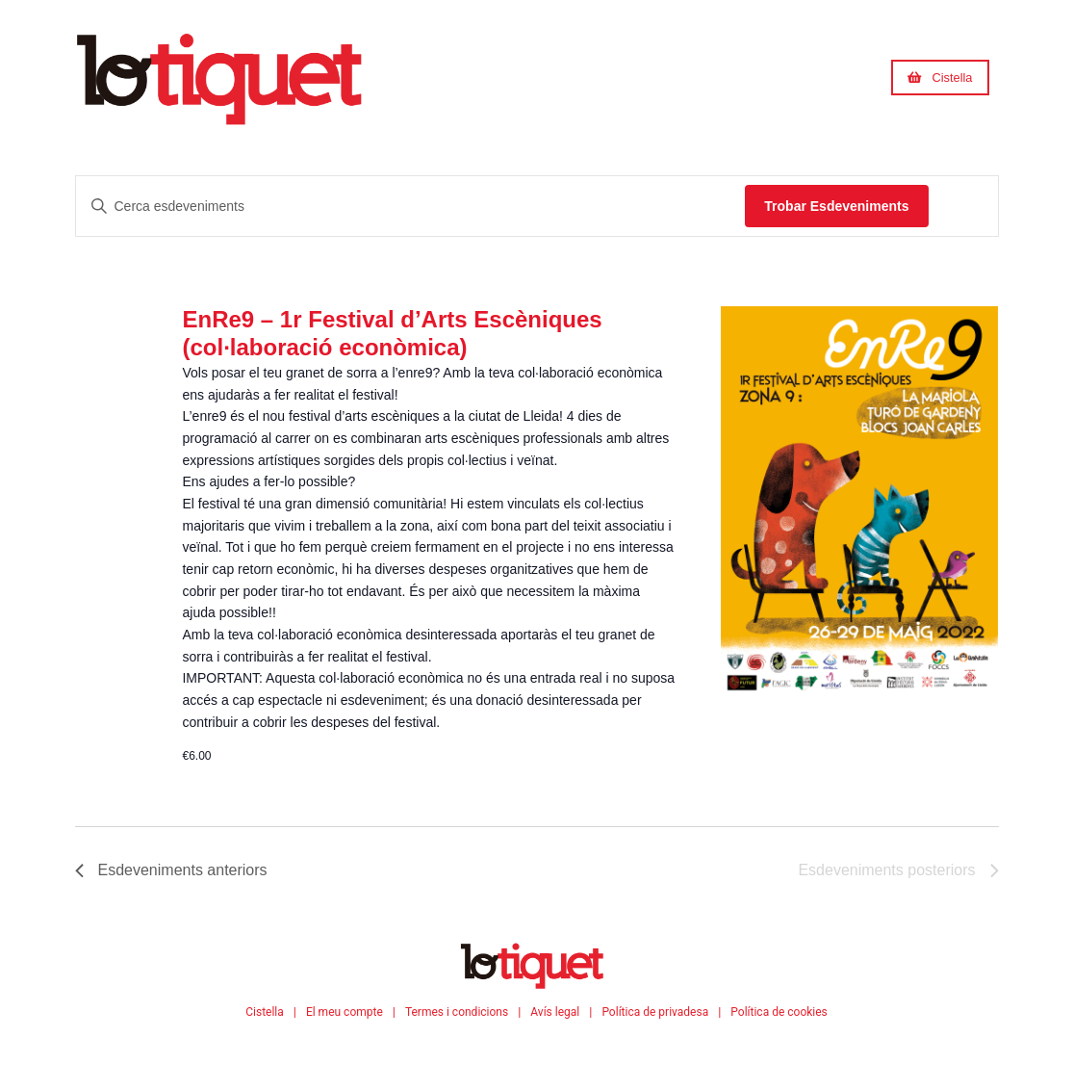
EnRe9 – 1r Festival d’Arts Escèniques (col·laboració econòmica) (391, 333)
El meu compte (344, 1012)
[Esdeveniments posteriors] (898, 870)
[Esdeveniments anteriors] (171, 870)
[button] (940, 77)
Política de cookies (779, 1012)
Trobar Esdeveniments (836, 206)
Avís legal (554, 1012)
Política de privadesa (654, 1012)
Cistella (264, 1012)
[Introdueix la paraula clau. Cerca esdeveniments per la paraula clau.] (411, 206)
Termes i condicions (456, 1012)
